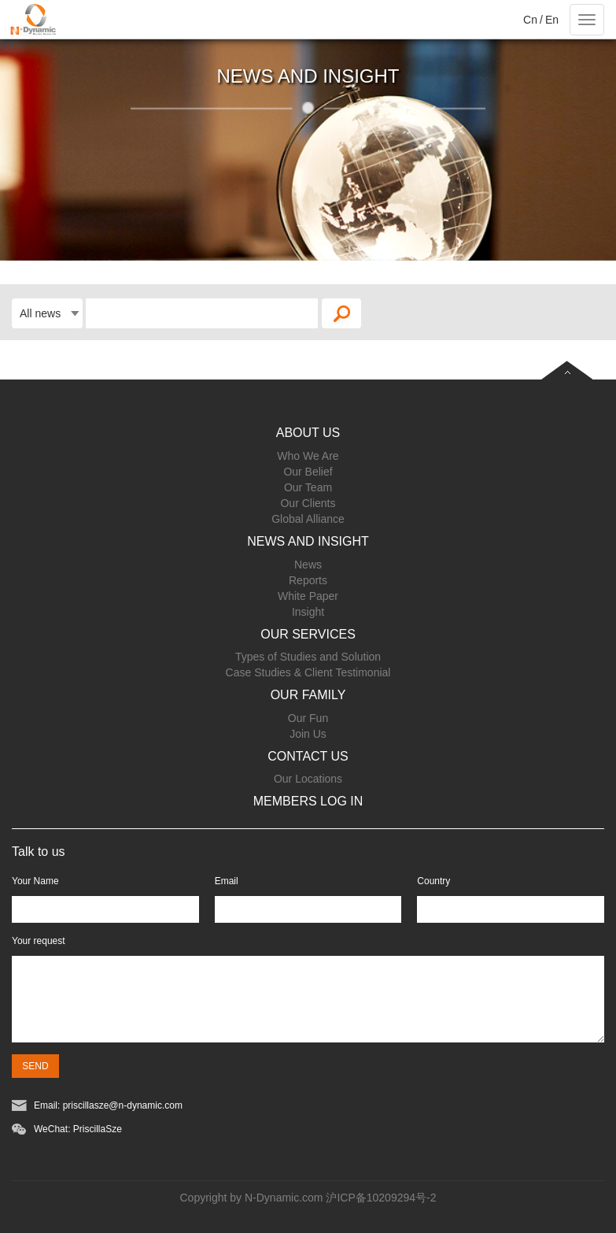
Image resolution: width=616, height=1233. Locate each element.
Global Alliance (308, 519)
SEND (35, 1066)
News (308, 564)
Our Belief (307, 471)
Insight (308, 611)
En (552, 19)
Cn (530, 19)
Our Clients (307, 503)
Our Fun (308, 718)
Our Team (308, 487)
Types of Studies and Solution (308, 656)
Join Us (308, 734)
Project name (32, 19)
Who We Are (307, 456)
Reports (308, 580)
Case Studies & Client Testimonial (308, 672)
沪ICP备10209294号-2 (381, 1197)
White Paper (308, 596)
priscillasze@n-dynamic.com (123, 1105)
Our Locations (308, 778)
